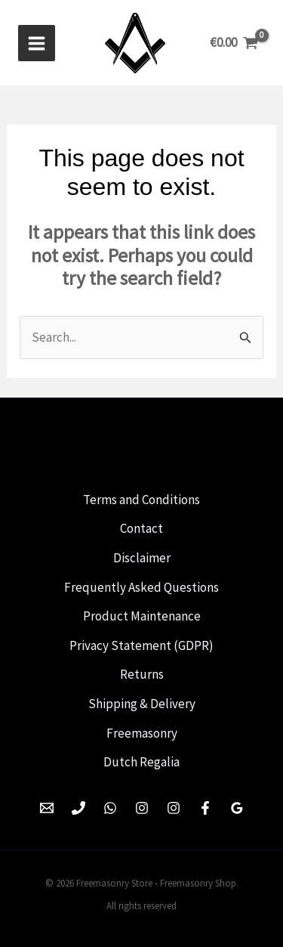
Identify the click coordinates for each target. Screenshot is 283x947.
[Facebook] (205, 808)
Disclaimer (142, 557)
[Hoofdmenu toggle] (36, 43)
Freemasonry (141, 733)
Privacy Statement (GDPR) (141, 645)
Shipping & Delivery (141, 703)
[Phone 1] (78, 808)
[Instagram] (142, 808)
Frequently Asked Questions (141, 587)
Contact (141, 528)
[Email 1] (47, 808)
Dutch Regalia (141, 762)
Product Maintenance (142, 616)
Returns (142, 674)
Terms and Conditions (141, 499)
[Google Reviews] (237, 808)
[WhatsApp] (110, 808)
